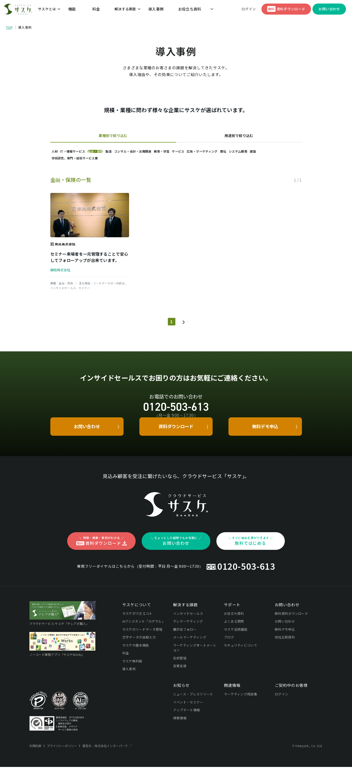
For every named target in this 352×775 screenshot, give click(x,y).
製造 (143, 153)
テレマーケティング (188, 629)
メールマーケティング (189, 645)
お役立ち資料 (166, 10)
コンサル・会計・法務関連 (176, 153)
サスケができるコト (137, 621)
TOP (9, 27)
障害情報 (179, 725)
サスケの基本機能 (135, 653)
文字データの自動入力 (139, 645)
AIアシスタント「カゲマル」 (143, 629)
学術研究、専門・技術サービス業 (147, 164)
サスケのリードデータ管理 (142, 637)
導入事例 (143, 10)
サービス (242, 153)
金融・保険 (120, 153)
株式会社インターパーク (113, 754)
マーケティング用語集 (240, 702)
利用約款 (35, 754)
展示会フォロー (185, 637)
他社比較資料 (285, 645)
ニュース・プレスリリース (193, 702)
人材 (59, 153)
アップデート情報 (186, 718)
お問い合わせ (285, 629)
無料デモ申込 (285, 637)
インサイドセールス (188, 621)
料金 (96, 10)
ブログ (229, 645)
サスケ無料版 (132, 669)
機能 (84, 10)
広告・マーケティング (275, 153)
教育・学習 (215, 153)
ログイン (249, 10)
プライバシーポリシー (62, 754)
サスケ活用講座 (235, 637)
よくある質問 (234, 629)
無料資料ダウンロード (291, 621)
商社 (59, 164)
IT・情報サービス (87, 153)
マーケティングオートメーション (194, 656)
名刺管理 (179, 666)
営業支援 (179, 673)
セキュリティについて (240, 653)
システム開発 (84, 164)
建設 (109, 164)
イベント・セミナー (188, 709)
